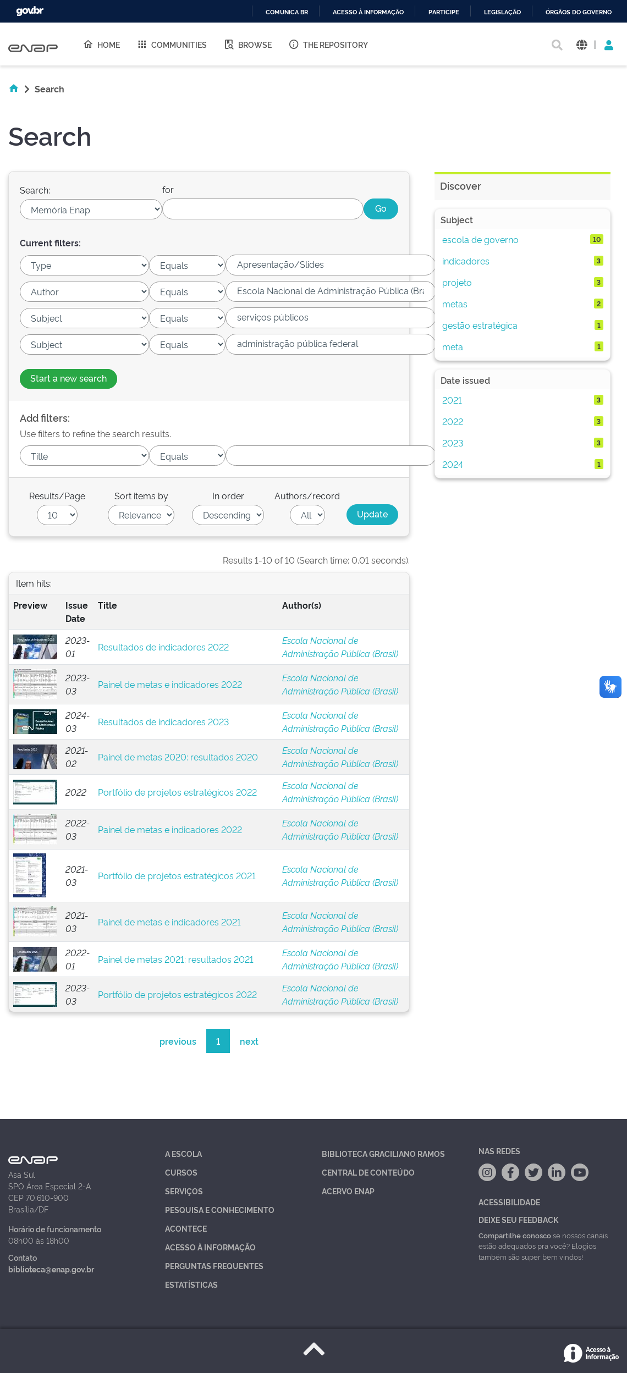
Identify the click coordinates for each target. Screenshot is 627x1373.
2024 (452, 464)
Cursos (181, 1172)
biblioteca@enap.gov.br (51, 1269)
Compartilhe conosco (515, 1235)
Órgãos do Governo (579, 12)
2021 (452, 400)
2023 (452, 443)
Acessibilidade (509, 1201)
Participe (443, 12)
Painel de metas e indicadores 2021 (169, 922)
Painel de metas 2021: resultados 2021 (176, 959)
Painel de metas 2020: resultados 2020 (178, 757)
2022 (452, 421)
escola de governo (480, 239)
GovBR (29, 11)
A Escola (183, 1153)
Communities (171, 44)
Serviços (184, 1190)
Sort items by (141, 495)
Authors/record (307, 495)
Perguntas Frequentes (214, 1265)
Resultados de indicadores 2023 (163, 721)
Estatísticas (191, 1284)
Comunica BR (287, 12)
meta (452, 346)
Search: (35, 190)
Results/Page (57, 495)
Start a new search (68, 378)
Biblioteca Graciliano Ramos (383, 1153)
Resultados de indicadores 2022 (163, 647)
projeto (457, 282)
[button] (582, 44)
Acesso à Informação (210, 1247)
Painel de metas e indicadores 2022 (170, 684)
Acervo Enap (348, 1190)
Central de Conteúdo (368, 1172)
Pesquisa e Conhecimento (219, 1209)
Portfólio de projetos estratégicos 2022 (177, 792)
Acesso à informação (368, 12)
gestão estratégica (480, 325)
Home (101, 44)
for (168, 189)
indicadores (466, 261)
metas (455, 303)
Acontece (186, 1228)
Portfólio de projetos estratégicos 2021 (177, 875)
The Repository (328, 44)
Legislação (502, 12)
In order (228, 495)
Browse (247, 44)
